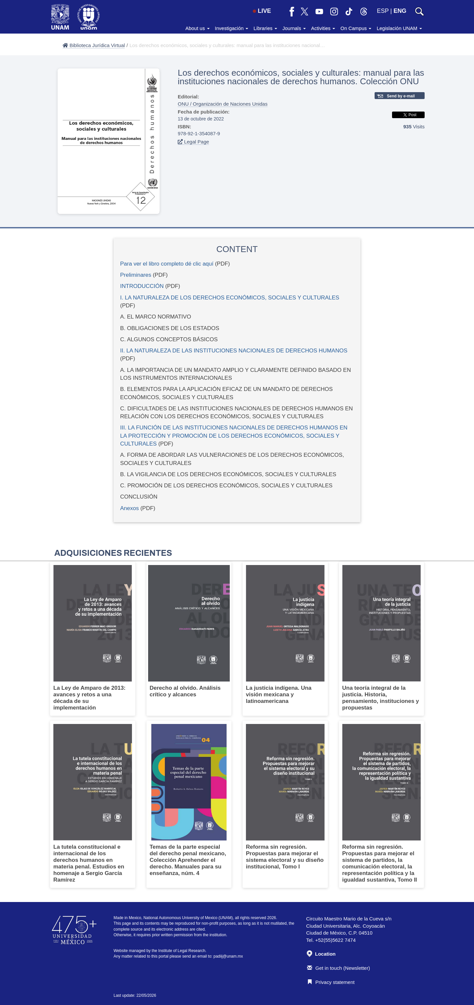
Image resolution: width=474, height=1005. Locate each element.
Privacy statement (331, 982)
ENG (399, 11)
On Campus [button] (355, 28)
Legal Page (193, 141)
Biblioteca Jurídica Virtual (94, 45)
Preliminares (135, 275)
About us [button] (197, 28)
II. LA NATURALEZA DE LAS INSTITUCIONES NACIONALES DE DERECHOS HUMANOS (233, 351)
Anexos (129, 508)
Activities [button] (323, 28)
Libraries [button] (265, 28)
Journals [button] (294, 28)
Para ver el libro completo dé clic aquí (166, 264)
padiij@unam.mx (228, 956)
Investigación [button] (232, 28)
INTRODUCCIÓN (142, 286)
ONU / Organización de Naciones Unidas (223, 104)
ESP (383, 11)
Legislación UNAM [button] (399, 28)
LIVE (262, 11)
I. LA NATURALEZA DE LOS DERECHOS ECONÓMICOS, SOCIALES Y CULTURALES (229, 298)
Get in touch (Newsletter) (338, 968)
